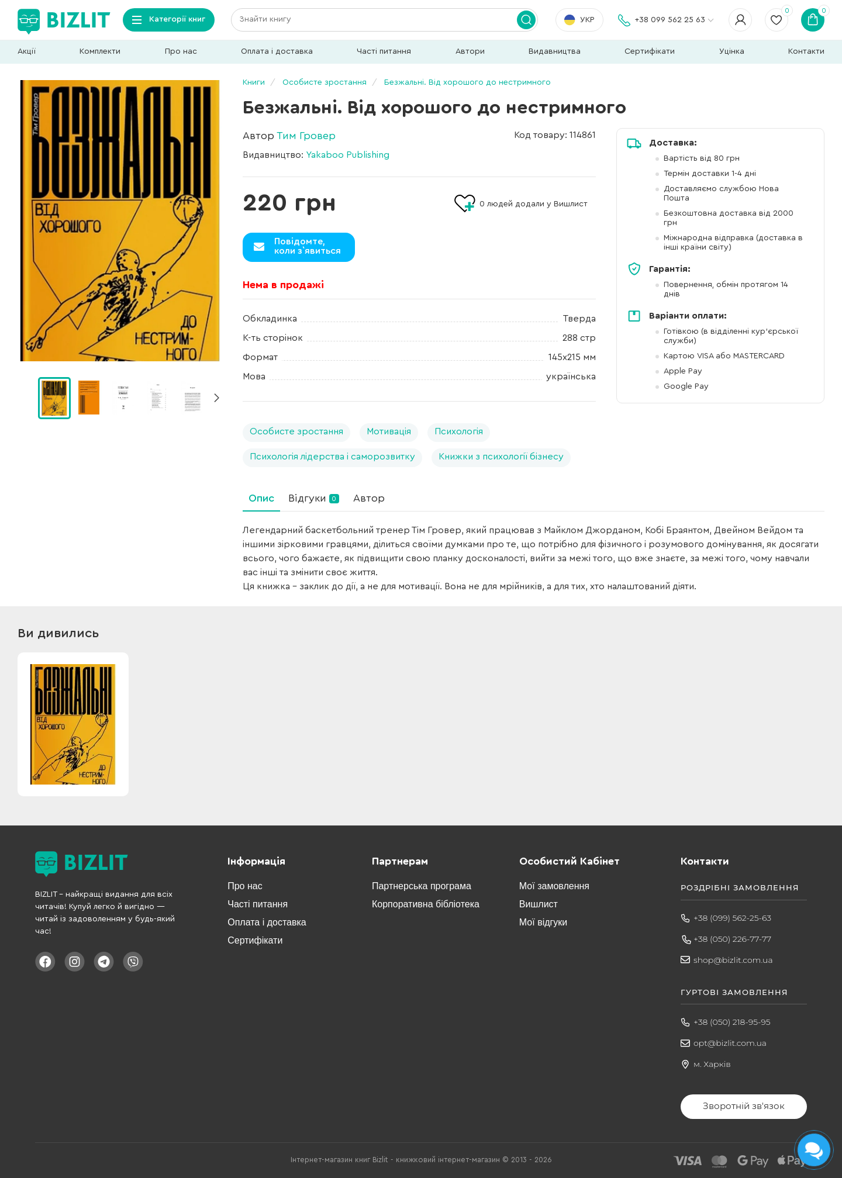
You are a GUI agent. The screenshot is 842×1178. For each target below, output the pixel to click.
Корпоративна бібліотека (425, 904)
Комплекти (100, 51)
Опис (261, 498)
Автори (470, 51)
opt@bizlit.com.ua (730, 1043)
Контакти (806, 51)
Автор (369, 498)
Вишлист (538, 904)
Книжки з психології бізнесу (501, 456)
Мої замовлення (554, 886)
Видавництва (555, 51)
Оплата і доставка (277, 51)
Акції (27, 51)
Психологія (458, 431)
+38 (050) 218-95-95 (732, 1022)
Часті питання (384, 51)
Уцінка (731, 51)
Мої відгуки (543, 922)
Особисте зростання (296, 431)
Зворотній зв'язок (744, 1105)
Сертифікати (649, 51)
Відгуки (313, 498)
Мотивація (389, 431)
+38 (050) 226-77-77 (732, 939)
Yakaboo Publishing (347, 155)
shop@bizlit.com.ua (733, 960)
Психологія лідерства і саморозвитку (332, 456)
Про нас (181, 51)
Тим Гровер (306, 135)
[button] (216, 398)
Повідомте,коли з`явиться (307, 246)
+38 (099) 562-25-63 (732, 918)
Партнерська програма (421, 886)
